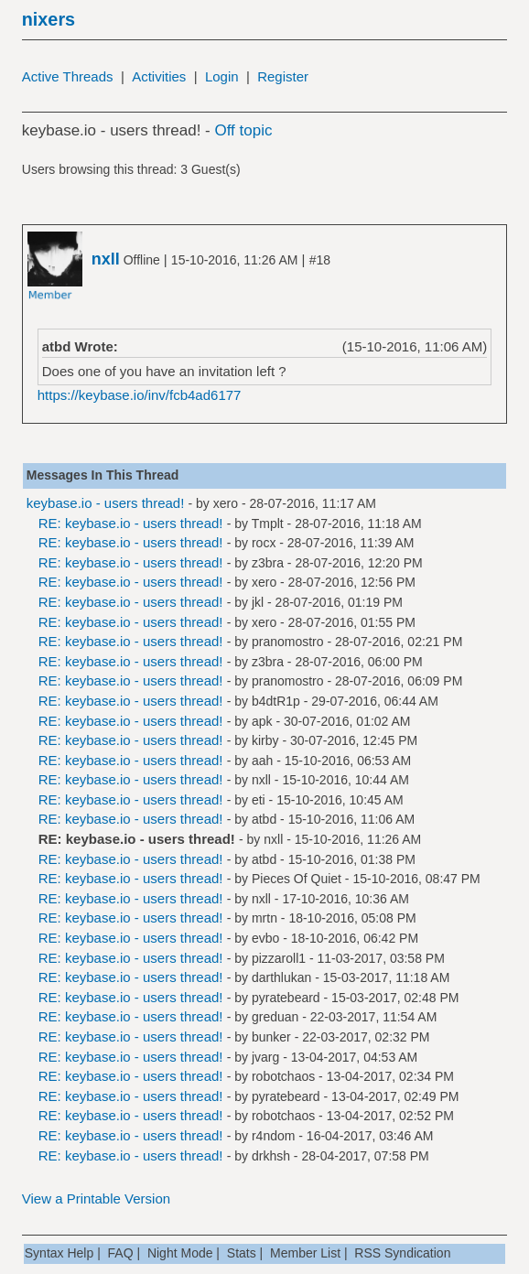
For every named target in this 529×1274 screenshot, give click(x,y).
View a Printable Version (96, 1198)
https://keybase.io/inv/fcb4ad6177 (140, 395)
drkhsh (271, 1156)
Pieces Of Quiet (296, 878)
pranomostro (288, 641)
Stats (241, 1253)
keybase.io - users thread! (106, 503)
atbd (264, 819)
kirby (265, 740)
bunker (271, 1037)
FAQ (121, 1253)
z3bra (268, 563)
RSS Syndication (402, 1253)
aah (262, 760)
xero (225, 503)
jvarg (265, 1057)
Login (222, 76)
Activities (159, 76)
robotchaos (283, 1076)
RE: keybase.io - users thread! (130, 523)
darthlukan (281, 977)
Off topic (243, 130)
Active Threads (67, 76)
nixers (48, 19)
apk (262, 721)
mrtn (264, 918)
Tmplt (268, 523)
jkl (258, 602)
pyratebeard (286, 997)
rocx (263, 542)
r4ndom (273, 1135)
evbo (265, 938)
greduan (275, 1016)
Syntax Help (59, 1253)
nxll (261, 779)
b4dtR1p (276, 701)
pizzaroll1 (279, 958)
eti (258, 800)
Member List (305, 1253)
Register (282, 76)
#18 (319, 260)
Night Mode (180, 1253)
